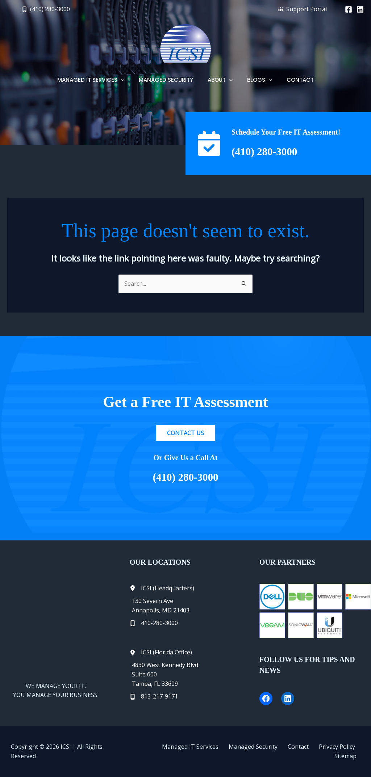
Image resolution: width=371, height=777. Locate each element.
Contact (279, 751)
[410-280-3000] (154, 623)
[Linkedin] (360, 9)
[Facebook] (348, 9)
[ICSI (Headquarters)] (162, 588)
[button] (46, 9)
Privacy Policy (314, 751)
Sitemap (349, 751)
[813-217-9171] (154, 696)
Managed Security (238, 751)
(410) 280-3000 (272, 151)
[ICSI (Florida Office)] (161, 652)
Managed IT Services (180, 751)
